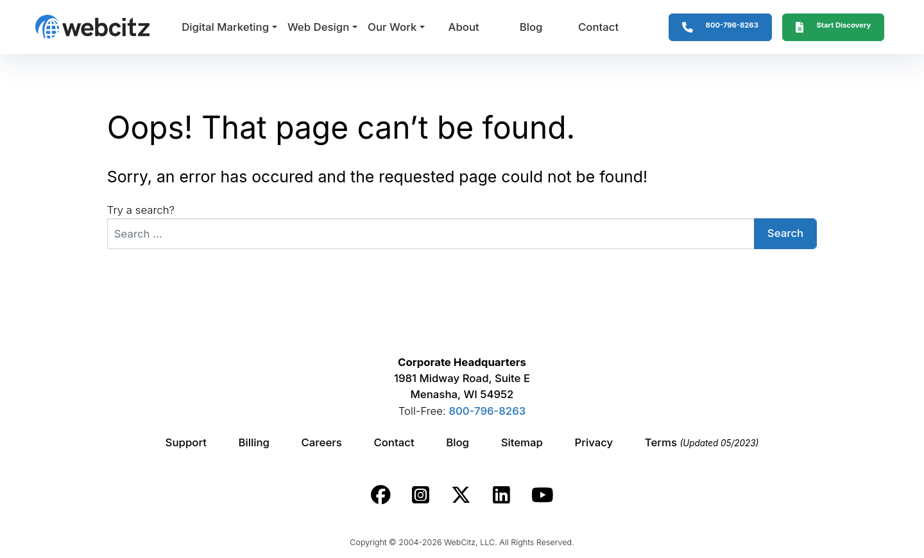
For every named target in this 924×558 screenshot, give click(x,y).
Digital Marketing (225, 27)
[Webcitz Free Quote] (833, 27)
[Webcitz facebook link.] (381, 495)
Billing (254, 442)
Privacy (594, 442)
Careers (322, 442)
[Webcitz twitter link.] (461, 495)
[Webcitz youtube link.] (542, 495)
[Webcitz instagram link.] (420, 495)
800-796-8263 (487, 411)
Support (186, 442)
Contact (598, 27)
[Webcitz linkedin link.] (501, 495)
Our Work (392, 27)
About (463, 27)
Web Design (318, 27)
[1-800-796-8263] (720, 27)
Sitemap (522, 442)
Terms (702, 442)
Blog (531, 27)
